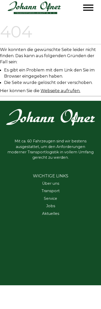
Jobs (50, 206)
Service (50, 198)
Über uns (50, 183)
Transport (51, 191)
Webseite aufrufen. (60, 90)
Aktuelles (50, 213)
